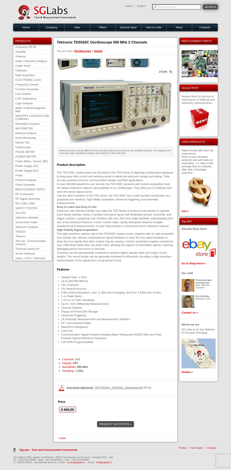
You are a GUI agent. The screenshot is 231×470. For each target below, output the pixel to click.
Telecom (20, 236)
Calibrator (21, 70)
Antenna (20, 56)
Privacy (183, 448)
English (141, 6)
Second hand (128, 27)
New (77, 27)
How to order (154, 27)
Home (26, 27)
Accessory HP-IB (25, 47)
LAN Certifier (23, 93)
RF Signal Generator (27, 198)
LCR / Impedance (26, 98)
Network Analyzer (26, 133)
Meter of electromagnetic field (30, 109)
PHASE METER (25, 151)
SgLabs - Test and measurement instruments (48, 449)
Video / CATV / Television (30, 258)
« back (62, 438)
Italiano (129, 6)
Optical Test (22, 142)
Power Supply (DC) (27, 170)
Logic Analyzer (24, 103)
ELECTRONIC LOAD (28, 79)
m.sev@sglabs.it (76, 462)
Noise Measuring (25, 137)
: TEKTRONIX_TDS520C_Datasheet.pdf (104, 387)
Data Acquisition (25, 75)
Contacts (204, 27)
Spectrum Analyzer (26, 226)
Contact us (189, 312)
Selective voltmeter (26, 217)
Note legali (196, 448)
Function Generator (27, 89)
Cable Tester (23, 65)
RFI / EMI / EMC (25, 203)
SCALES (20, 212)
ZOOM (163, 71)
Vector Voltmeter (25, 253)
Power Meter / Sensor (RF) (31, 161)
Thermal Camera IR (27, 248)
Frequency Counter (27, 84)
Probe (19, 175)
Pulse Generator (25, 184)
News (179, 27)
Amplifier (20, 51)
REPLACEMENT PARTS (30, 189)
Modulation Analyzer (27, 123)
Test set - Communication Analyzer (30, 242)
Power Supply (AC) (27, 166)
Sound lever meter (26, 222)
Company (52, 27)
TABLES (20, 231)
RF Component (24, 194)
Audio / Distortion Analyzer (31, 61)
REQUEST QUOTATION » (115, 424)
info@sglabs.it (103, 462)
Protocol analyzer (25, 180)
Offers (102, 27)
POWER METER (25, 156)
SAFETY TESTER (26, 208)
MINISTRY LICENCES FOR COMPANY (32, 117)
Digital (98, 51)
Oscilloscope (23, 147)
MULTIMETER (24, 128)
